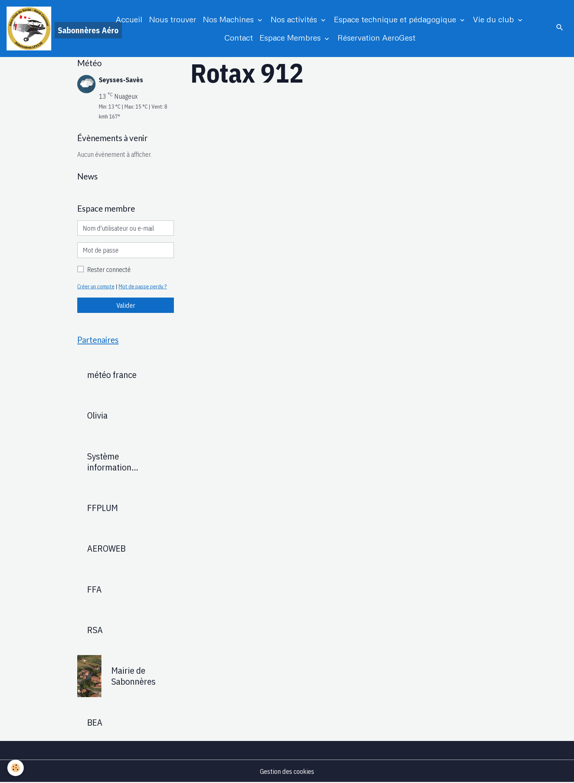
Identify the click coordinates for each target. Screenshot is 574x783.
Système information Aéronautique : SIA (122, 462)
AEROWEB (106, 548)
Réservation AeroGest (376, 37)
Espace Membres (291, 37)
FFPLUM (102, 507)
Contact (238, 37)
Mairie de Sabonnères (133, 676)
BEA (94, 722)
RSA (95, 629)
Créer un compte (96, 286)
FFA (94, 589)
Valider (125, 305)
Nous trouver (172, 19)
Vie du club (494, 19)
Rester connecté (109, 269)
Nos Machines (229, 19)
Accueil (129, 19)
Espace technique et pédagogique (396, 19)
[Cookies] (15, 768)
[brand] (49, 28)
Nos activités (295, 19)
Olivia (97, 415)
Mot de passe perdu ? (143, 286)
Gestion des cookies (287, 771)
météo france (112, 374)
